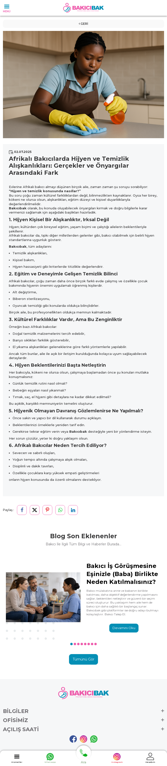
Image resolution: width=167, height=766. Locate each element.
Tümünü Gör (83, 659)
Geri (83, 24)
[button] (71, 644)
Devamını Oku (123, 628)
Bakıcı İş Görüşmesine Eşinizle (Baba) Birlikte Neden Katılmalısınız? (122, 573)
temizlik (35, 191)
